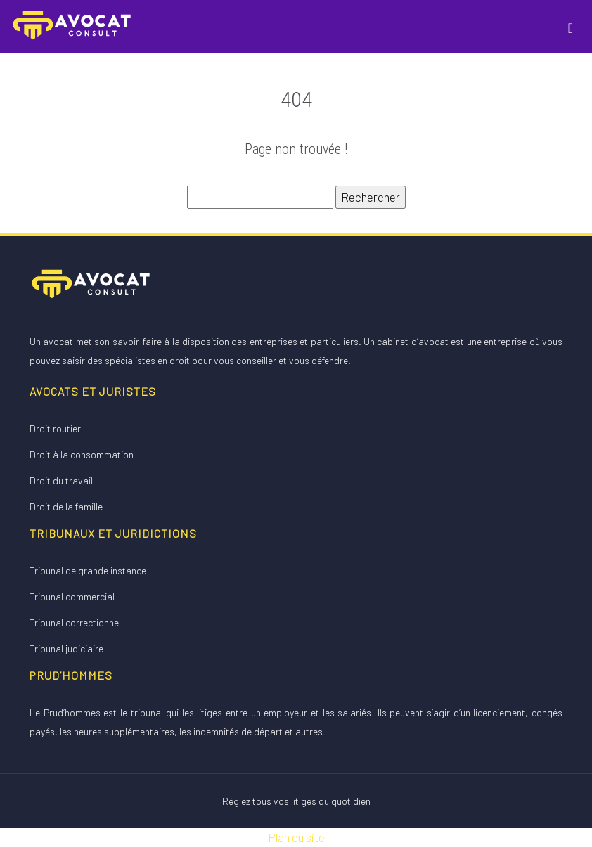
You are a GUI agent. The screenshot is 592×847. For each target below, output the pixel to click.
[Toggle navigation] (570, 26)
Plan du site (296, 837)
